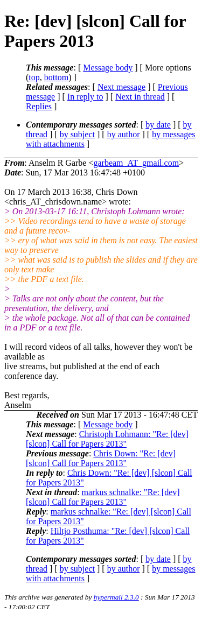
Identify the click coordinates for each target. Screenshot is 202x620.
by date (158, 124)
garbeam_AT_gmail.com (136, 162)
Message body (108, 67)
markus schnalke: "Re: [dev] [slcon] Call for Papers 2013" (103, 497)
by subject (77, 134)
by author (123, 134)
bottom (56, 77)
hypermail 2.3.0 (116, 597)
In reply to (85, 96)
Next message (121, 86)
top (34, 77)
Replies (39, 106)
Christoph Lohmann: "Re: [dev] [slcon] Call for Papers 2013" (107, 438)
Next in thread (140, 96)
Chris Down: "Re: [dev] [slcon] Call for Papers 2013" (101, 458)
